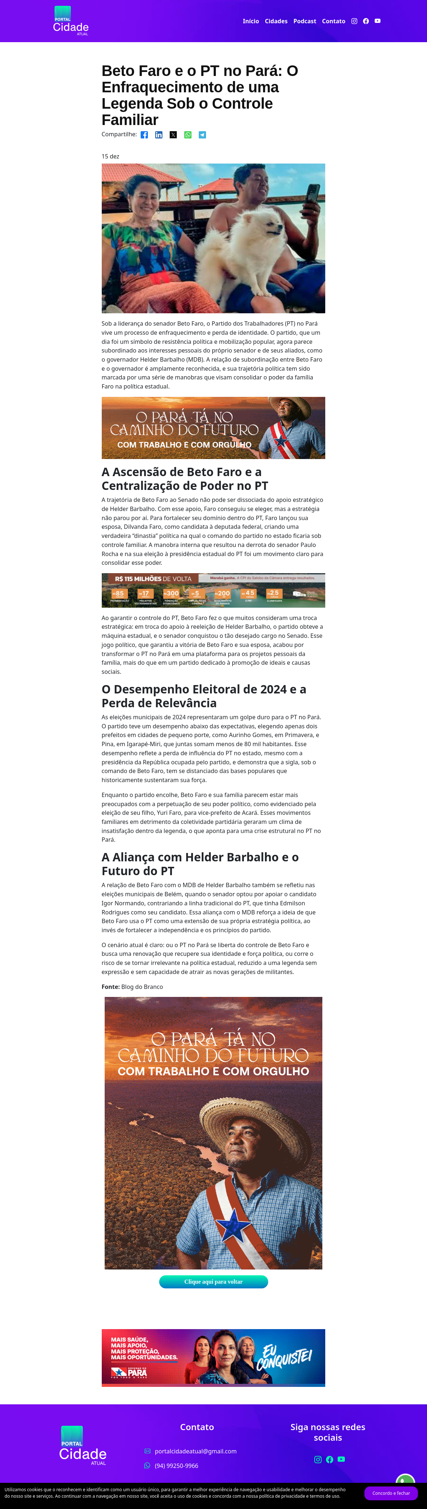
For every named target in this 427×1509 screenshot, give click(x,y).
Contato (333, 21)
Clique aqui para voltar (213, 1282)
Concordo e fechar (391, 1493)
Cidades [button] (276, 21)
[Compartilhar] (144, 134)
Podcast (304, 21)
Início (251, 21)
